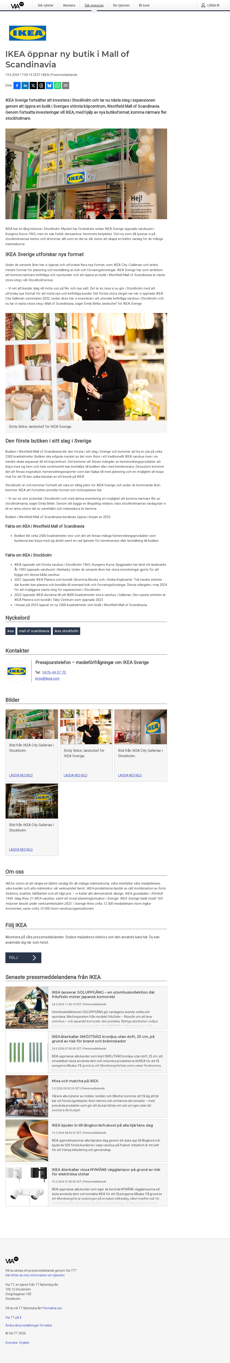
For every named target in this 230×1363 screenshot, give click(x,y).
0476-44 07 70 (54, 673)
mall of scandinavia (34, 631)
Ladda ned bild (21, 775)
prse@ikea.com (47, 679)
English (24, 1342)
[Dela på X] (33, 86)
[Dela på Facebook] (17, 86)
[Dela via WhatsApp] (57, 86)
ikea (10, 631)
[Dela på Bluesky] (49, 86)
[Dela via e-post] (65, 86)
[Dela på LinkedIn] (25, 86)
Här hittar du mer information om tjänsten (35, 1275)
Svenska (11, 1342)
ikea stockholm (66, 631)
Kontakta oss (53, 1308)
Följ (23, 957)
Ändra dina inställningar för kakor (28, 1325)
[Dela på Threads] (41, 86)
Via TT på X (13, 1317)
